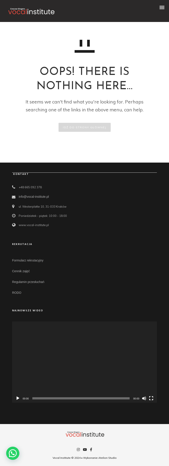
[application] (84, 362)
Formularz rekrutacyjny (27, 260)
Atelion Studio (107, 457)
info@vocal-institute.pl (34, 196)
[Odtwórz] (18, 398)
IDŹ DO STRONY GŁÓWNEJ (84, 127)
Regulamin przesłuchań (28, 282)
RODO (16, 292)
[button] (12, 453)
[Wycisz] (144, 398)
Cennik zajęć (21, 271)
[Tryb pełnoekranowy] (151, 398)
